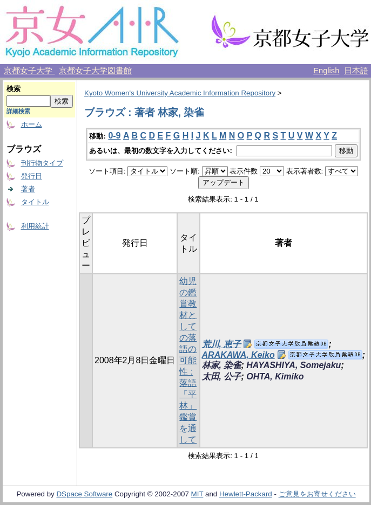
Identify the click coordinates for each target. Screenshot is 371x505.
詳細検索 (18, 111)
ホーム (31, 124)
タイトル (35, 202)
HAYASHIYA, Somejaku (293, 365)
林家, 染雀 (221, 365)
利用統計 (35, 226)
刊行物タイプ (42, 163)
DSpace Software (84, 494)
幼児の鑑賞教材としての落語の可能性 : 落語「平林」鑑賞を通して (188, 360)
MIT (197, 494)
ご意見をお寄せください (317, 494)
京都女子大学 (29, 70)
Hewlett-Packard (245, 494)
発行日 (31, 176)
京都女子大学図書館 (95, 70)
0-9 (114, 135)
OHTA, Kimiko (274, 376)
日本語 (356, 70)
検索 (13, 89)
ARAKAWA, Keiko (238, 354)
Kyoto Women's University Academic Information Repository (179, 93)
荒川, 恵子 (221, 344)
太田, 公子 (221, 376)
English (326, 70)
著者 (28, 189)
